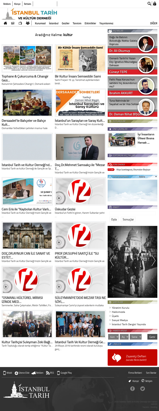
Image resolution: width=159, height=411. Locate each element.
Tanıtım (77, 23)
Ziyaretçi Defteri (136, 358)
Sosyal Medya (120, 320)
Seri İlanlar (151, 372)
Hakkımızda (118, 312)
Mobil (9, 372)
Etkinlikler (90, 23)
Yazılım (145, 407)
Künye (17, 4)
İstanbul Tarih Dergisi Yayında (129, 324)
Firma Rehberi (135, 372)
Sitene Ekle (24, 372)
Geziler (65, 23)
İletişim (27, 4)
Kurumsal (40, 23)
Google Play (66, 372)
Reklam (7, 4)
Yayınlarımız (106, 23)
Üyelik (115, 316)
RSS (52, 372)
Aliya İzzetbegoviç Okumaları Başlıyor (133, 169)
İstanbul (53, 23)
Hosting (154, 407)
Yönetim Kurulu (120, 308)
